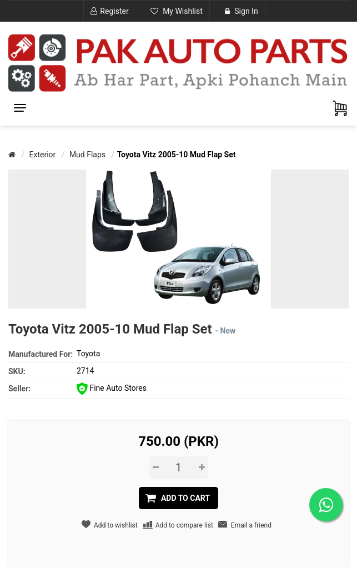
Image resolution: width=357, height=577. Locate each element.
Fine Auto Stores (112, 388)
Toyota (88, 353)
